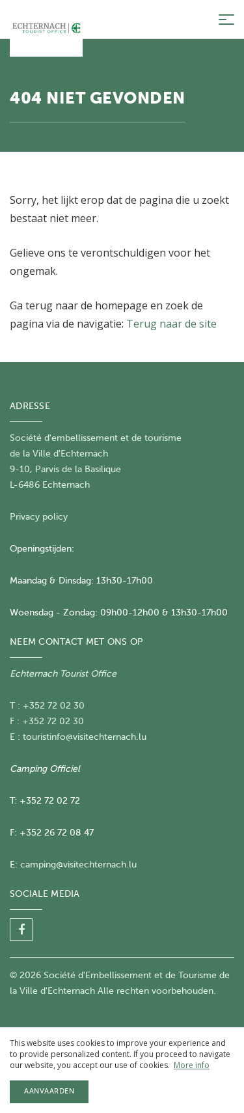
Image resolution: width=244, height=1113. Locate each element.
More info (192, 1065)
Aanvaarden (49, 1091)
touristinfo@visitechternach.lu (84, 737)
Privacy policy (39, 517)
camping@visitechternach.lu (78, 864)
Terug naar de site (171, 324)
